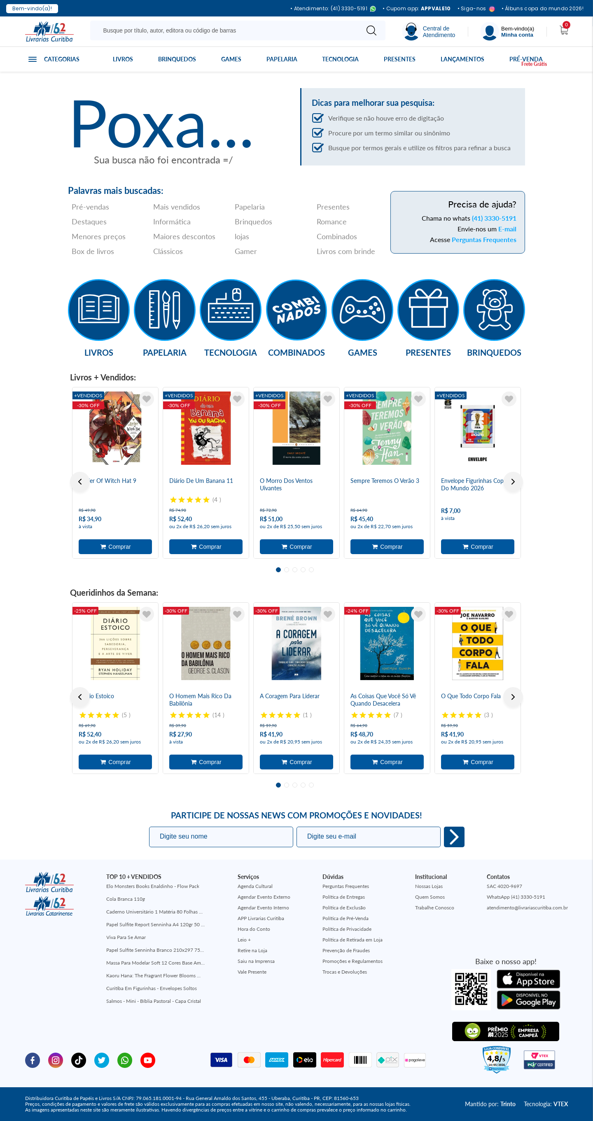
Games (231, 59)
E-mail (507, 229)
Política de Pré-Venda (345, 918)
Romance (332, 221)
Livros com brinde (346, 251)
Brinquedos (177, 59)
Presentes (400, 59)
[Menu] (507, 31)
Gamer (246, 251)
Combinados (337, 236)
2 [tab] (286, 569)
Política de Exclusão (344, 907)
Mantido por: (490, 1103)
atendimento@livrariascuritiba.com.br (527, 907)
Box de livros (93, 251)
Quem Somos (430, 897)
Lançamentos (462, 59)
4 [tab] (303, 569)
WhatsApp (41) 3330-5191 (516, 897)
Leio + (244, 940)
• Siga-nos (476, 9)
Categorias (61, 59)
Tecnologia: (546, 1103)
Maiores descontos (184, 236)
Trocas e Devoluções (344, 972)
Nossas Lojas (429, 886)
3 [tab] (294, 569)
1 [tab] (278, 569)
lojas (242, 236)
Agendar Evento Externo (264, 897)
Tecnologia (340, 59)
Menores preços (99, 236)
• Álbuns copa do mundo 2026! (543, 8)
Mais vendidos (176, 206)
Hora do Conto (254, 929)
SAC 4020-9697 (504, 886)
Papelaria (281, 59)
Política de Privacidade (346, 929)
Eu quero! (454, 837)
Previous (80, 482)
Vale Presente (252, 972)
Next (513, 482)
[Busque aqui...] (226, 30)
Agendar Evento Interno (263, 907)
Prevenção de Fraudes (346, 950)
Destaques (89, 221)
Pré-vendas (90, 206)
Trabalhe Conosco (434, 907)
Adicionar (115, 546)
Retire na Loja (252, 950)
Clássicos (168, 251)
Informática (172, 221)
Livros (123, 59)
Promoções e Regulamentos (352, 961)
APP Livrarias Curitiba (261, 918)
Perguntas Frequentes (484, 239)
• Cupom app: (417, 8)
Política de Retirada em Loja (352, 940)
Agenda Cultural (255, 886)
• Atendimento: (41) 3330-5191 (333, 9)
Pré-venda (526, 59)
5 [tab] (311, 569)
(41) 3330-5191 (494, 218)
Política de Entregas (343, 897)
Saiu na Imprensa (256, 961)
